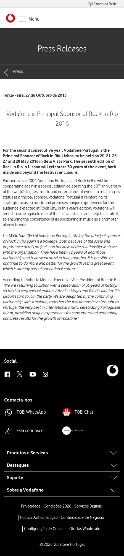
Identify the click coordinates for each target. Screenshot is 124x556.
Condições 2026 (57, 506)
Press (18, 71)
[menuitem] (102, 4)
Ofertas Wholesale (84, 528)
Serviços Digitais (88, 506)
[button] (10, 18)
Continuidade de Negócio (82, 517)
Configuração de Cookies (45, 528)
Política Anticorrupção (39, 517)
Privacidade (31, 506)
